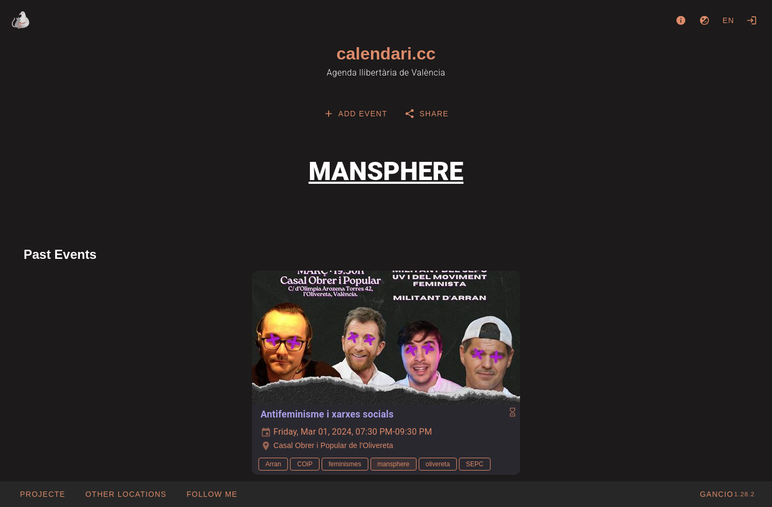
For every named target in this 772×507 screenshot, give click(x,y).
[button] (125, 494)
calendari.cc (386, 53)
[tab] (355, 113)
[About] (681, 20)
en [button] (728, 20)
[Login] (751, 20)
